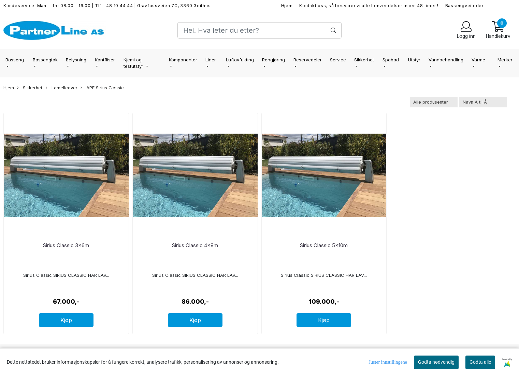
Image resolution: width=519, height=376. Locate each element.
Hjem (287, 5)
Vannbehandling (446, 59)
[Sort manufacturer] (434, 102)
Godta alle (480, 362)
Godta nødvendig (436, 362)
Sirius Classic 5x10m (324, 245)
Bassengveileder (464, 5)
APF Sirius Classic (102, 88)
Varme (478, 59)
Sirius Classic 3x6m (66, 245)
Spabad (391, 59)
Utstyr (414, 59)
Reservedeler (307, 59)
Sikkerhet (364, 59)
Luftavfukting (240, 59)
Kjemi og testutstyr (134, 63)
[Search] (259, 30)
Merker (505, 59)
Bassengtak (45, 59)
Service (338, 59)
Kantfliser (105, 59)
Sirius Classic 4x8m (195, 245)
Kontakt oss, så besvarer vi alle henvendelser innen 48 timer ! (368, 5)
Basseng (14, 59)
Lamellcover (61, 88)
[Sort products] (483, 102)
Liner (210, 59)
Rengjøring (273, 59)
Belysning (76, 59)
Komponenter (183, 59)
